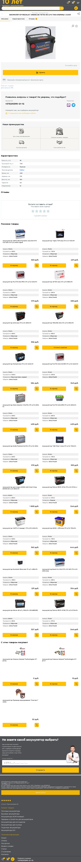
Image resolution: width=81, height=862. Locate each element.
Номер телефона (7, 758)
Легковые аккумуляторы (10, 811)
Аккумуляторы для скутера (11, 825)
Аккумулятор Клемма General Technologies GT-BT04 (20, 660)
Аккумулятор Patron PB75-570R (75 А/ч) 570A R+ (60, 610)
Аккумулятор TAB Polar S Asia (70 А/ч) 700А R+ (59, 446)
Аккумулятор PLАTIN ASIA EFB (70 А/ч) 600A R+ (59, 405)
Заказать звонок (40, 792)
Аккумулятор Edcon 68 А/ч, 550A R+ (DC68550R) (20, 610)
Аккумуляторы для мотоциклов (13, 822)
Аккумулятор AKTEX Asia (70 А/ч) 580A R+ (57, 282)
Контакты (5, 854)
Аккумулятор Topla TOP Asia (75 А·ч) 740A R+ (58, 241)
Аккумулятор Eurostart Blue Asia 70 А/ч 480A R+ (20, 569)
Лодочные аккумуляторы (10, 828)
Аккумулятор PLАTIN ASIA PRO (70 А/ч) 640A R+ (20, 282)
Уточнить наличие (60, 347)
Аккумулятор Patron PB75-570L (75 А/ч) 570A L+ (59, 487)
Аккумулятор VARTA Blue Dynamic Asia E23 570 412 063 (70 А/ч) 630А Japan (20, 241)
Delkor (22, 170)
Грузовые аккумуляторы (10, 814)
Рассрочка (5, 843)
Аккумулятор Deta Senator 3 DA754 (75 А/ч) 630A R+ (21, 405)
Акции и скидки (7, 846)
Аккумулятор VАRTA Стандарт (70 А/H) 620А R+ (20, 528)
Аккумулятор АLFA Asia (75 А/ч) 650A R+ (17, 323)
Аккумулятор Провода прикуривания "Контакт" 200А (20, 701)
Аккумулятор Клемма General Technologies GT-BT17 (59, 660)
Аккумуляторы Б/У (8, 830)
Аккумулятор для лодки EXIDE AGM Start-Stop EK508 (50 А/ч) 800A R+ (20, 488)
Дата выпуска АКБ (7, 88)
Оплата (4, 841)
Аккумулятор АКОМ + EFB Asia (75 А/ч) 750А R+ (59, 528)
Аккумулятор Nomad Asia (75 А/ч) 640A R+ (18, 364)
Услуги (3, 838)
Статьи (4, 849)
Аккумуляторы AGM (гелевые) (12, 817)
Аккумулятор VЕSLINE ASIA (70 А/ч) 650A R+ (58, 323)
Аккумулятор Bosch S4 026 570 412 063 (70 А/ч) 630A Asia (59, 570)
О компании (6, 852)
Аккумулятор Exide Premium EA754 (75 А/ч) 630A (20, 446)
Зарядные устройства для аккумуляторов (17, 819)
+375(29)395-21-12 (14, 104)
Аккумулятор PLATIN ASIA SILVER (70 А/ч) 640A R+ (60, 364)
